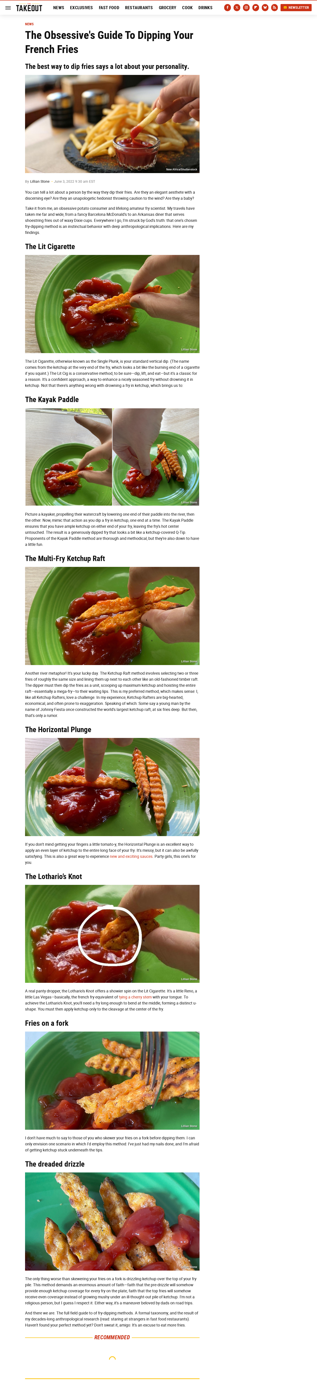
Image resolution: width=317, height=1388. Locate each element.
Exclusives (81, 7)
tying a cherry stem (135, 997)
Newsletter (296, 7)
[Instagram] (246, 7)
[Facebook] (227, 7)
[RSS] (274, 7)
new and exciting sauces (131, 856)
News (58, 7)
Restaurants (139, 7)
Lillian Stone (39, 181)
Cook (187, 7)
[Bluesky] (265, 7)
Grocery (168, 7)
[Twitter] (237, 7)
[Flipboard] (255, 7)
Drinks (205, 7)
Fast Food (109, 7)
